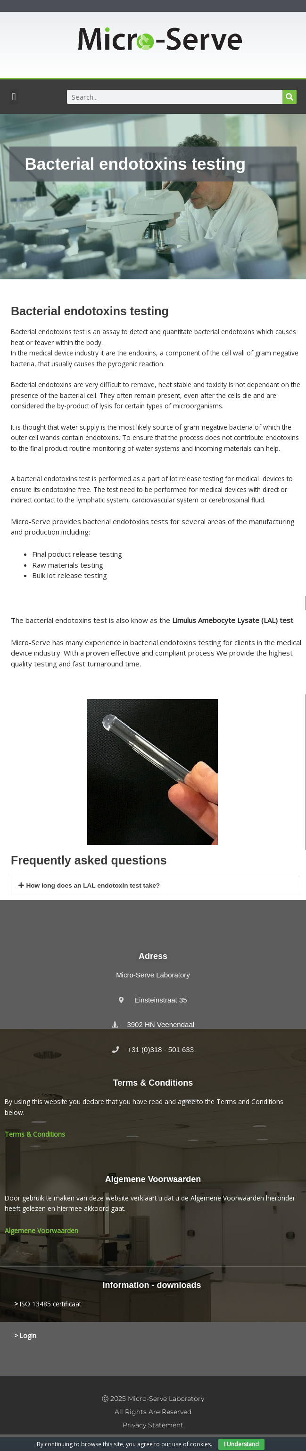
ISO (25, 1303)
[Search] (289, 97)
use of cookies (191, 1444)
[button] (13, 96)
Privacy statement (153, 1425)
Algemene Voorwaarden (41, 1230)
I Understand (241, 1444)
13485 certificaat (55, 1303)
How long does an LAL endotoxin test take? (93, 885)
